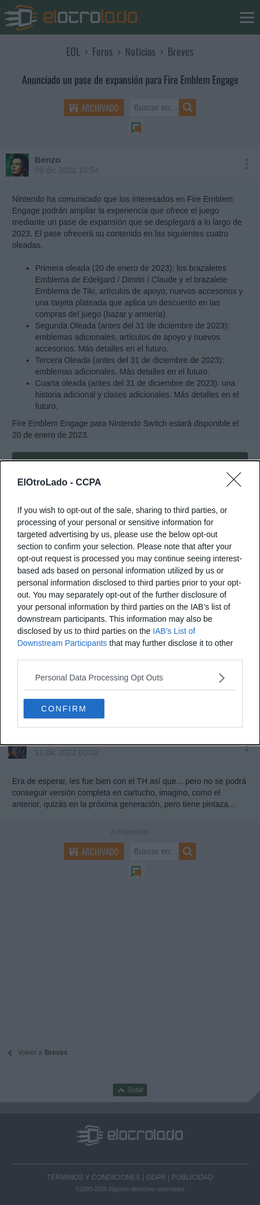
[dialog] (130, 603)
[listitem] (130, 678)
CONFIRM (63, 708)
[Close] (237, 483)
